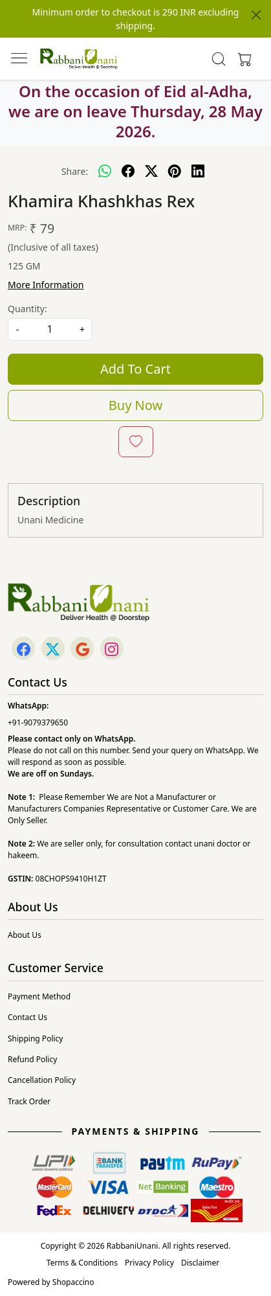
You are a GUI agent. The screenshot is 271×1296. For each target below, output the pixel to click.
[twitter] (151, 171)
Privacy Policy (149, 1262)
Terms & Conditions (82, 1262)
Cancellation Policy (42, 1080)
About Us (24, 934)
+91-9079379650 (38, 722)
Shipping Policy (35, 1038)
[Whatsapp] (104, 171)
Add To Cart (135, 369)
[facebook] (128, 171)
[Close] (256, 15)
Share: (74, 171)
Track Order (29, 1101)
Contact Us (27, 1017)
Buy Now (135, 405)
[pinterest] (174, 171)
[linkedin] (198, 171)
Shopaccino (73, 1282)
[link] (218, 59)
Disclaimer (200, 1262)
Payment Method (39, 996)
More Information (45, 285)
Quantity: (27, 308)
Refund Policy (32, 1059)
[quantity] (50, 329)
